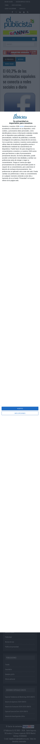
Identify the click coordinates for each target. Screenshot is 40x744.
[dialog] (20, 372)
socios (22, 126)
